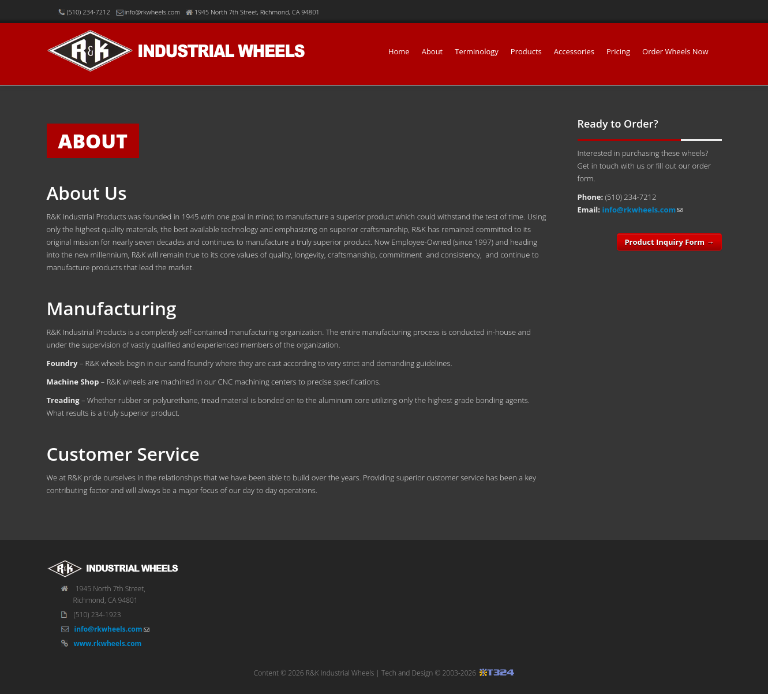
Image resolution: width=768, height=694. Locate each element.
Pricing (618, 51)
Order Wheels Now (675, 51)
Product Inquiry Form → (669, 242)
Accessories (574, 51)
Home (399, 51)
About (432, 51)
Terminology (477, 51)
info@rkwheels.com (639, 209)
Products (526, 51)
